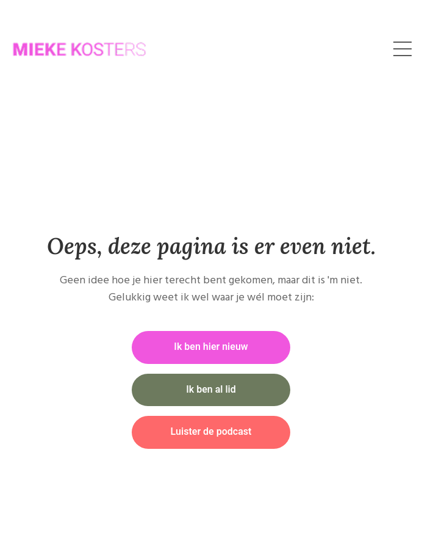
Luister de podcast (211, 431)
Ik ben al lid (211, 389)
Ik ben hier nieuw (211, 347)
